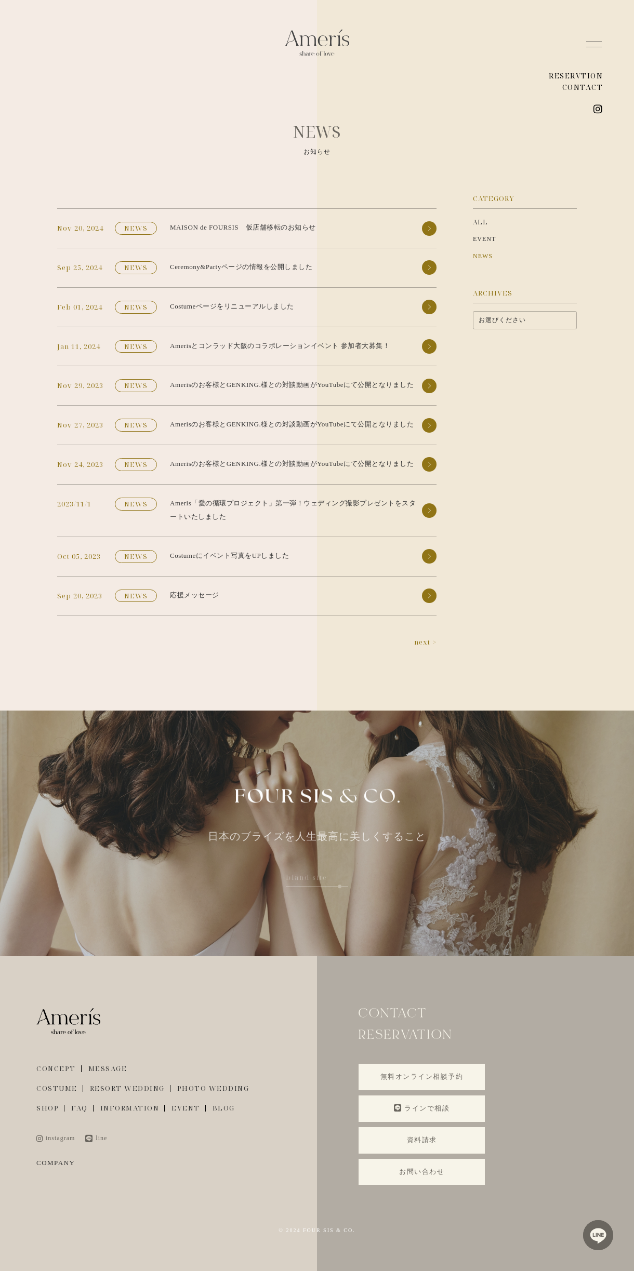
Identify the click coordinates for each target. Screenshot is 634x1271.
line (96, 1138)
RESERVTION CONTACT (576, 81)
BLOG (224, 1108)
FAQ (79, 1108)
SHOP (47, 1108)
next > (425, 642)
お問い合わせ (421, 1171)
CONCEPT (56, 1068)
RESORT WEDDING (127, 1088)
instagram (55, 1138)
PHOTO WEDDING (213, 1088)
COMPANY (55, 1162)
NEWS (483, 256)
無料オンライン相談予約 (422, 1076)
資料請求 (422, 1140)
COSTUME (56, 1088)
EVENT (484, 239)
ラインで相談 (422, 1108)
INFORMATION (130, 1108)
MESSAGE (107, 1068)
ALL (480, 222)
